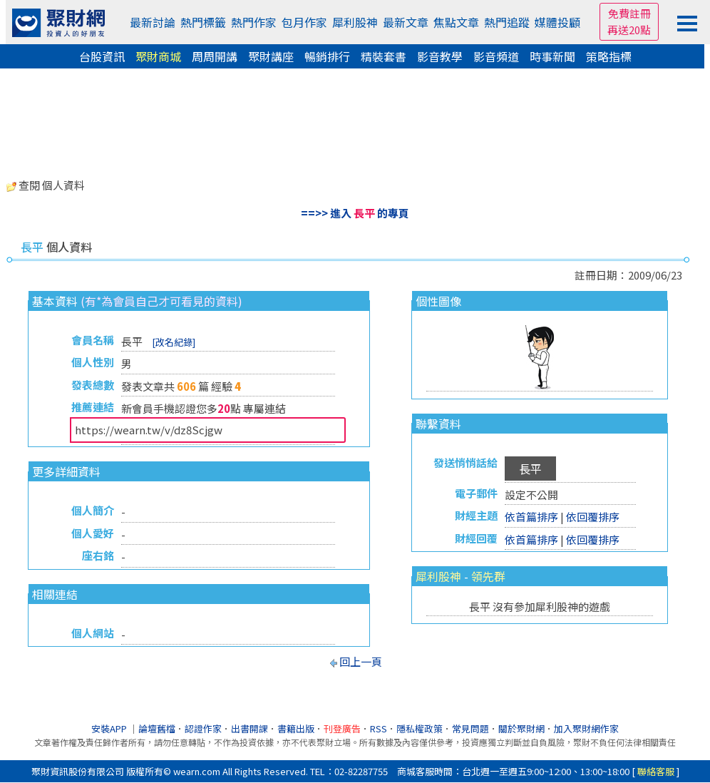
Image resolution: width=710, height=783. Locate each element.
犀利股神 (355, 22)
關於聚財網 (521, 728)
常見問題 (470, 728)
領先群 (488, 576)
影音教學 (440, 56)
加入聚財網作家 (586, 728)
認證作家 (203, 728)
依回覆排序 (592, 516)
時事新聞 (552, 56)
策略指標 (609, 56)
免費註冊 (629, 13)
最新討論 (152, 22)
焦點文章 (456, 22)
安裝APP (110, 728)
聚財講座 (271, 56)
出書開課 (249, 728)
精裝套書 (383, 56)
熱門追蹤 (507, 22)
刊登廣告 (342, 728)
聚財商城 (158, 56)
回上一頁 (360, 661)
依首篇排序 (531, 516)
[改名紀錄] (173, 342)
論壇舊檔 (156, 728)
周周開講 (214, 56)
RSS (378, 728)
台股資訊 (102, 56)
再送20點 (629, 29)
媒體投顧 (557, 22)
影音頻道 (496, 56)
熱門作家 (254, 22)
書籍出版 (295, 728)
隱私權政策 (419, 728)
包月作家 (304, 22)
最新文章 (405, 22)
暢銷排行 (327, 56)
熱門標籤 (203, 22)
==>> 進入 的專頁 (355, 212)
